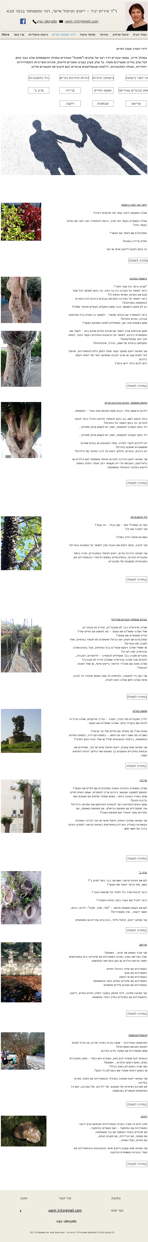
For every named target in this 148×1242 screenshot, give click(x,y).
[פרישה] (136, 104)
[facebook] (20, 1211)
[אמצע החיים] (103, 90)
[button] (104, 34)
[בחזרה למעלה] (136, 386)
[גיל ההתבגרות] (38, 78)
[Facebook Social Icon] (23, 21)
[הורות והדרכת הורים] (74, 78)
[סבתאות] (103, 104)
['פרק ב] (38, 90)
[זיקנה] (70, 104)
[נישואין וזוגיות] (103, 78)
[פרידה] (70, 90)
